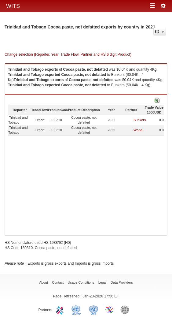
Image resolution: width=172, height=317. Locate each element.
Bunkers (140, 120)
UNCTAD (77, 309)
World (138, 130)
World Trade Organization (110, 309)
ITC (61, 309)
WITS (13, 6)
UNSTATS (93, 309)
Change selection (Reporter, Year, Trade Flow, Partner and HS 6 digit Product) (68, 54)
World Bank (126, 309)
